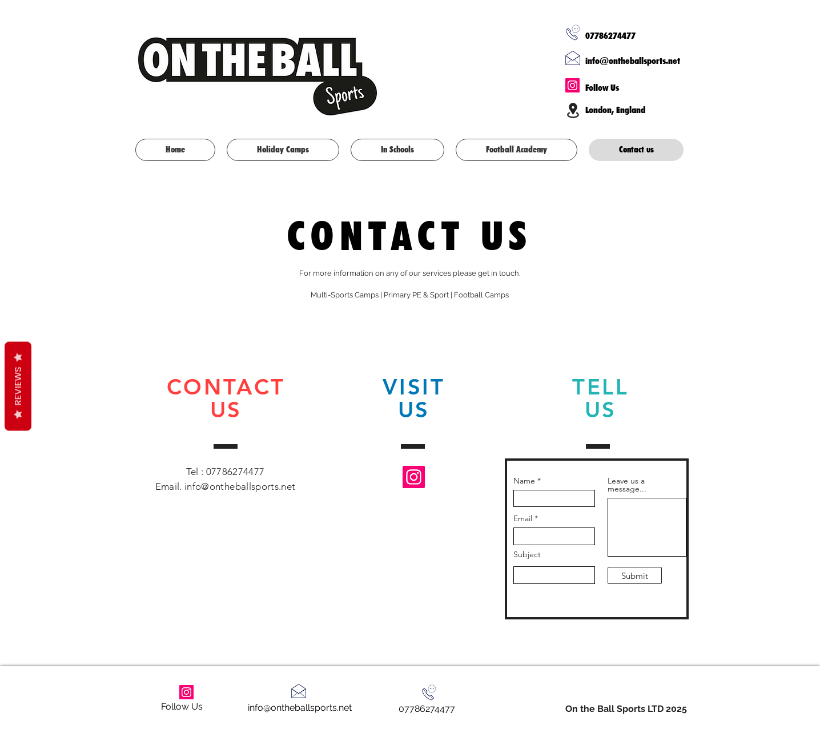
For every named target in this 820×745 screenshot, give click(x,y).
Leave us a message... (627, 485)
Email (522, 518)
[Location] (572, 110)
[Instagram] (572, 85)
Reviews (18, 386)
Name (524, 481)
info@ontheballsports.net (632, 60)
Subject (527, 554)
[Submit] (635, 575)
